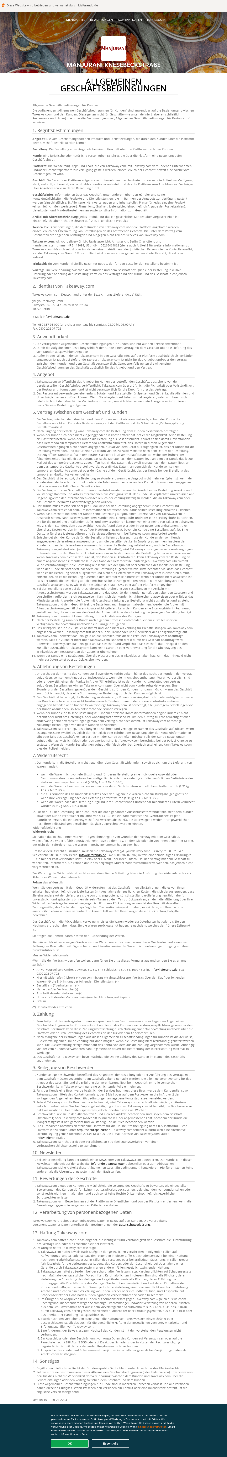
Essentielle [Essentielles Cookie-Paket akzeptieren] (110, 1443)
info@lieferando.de (56, 317)
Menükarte (75, 19)
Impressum (156, 19)
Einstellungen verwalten (152, 1426)
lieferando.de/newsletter (108, 1164)
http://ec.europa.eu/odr (94, 1130)
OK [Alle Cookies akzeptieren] (70, 1443)
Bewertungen (101, 19)
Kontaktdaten (130, 19)
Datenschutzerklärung (134, 1225)
